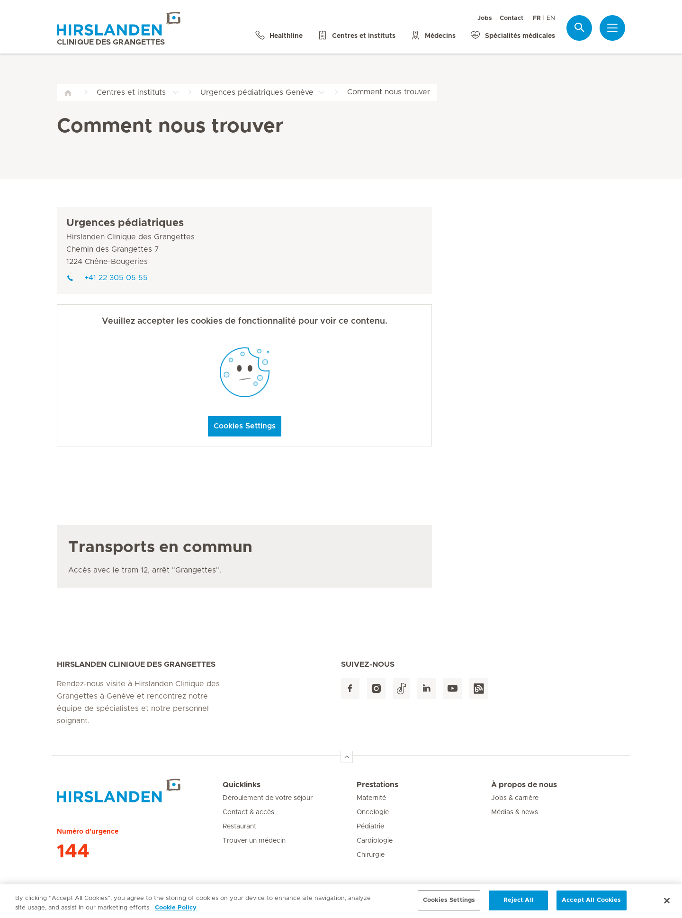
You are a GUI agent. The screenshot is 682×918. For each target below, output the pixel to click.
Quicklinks (241, 785)
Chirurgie (371, 855)
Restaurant (239, 826)
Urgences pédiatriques (125, 223)
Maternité (371, 798)
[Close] (666, 904)
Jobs (484, 18)
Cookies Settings (245, 426)
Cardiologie (375, 840)
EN (551, 18)
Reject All (518, 904)
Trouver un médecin (254, 840)
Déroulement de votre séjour (268, 798)
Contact (511, 18)
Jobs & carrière (514, 798)
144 (73, 851)
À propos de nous (524, 785)
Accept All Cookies (591, 904)
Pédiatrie (370, 826)
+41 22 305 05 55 (107, 278)
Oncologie (373, 812)
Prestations (377, 785)
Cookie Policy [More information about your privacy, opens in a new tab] (176, 912)
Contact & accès (248, 812)
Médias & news (514, 812)
